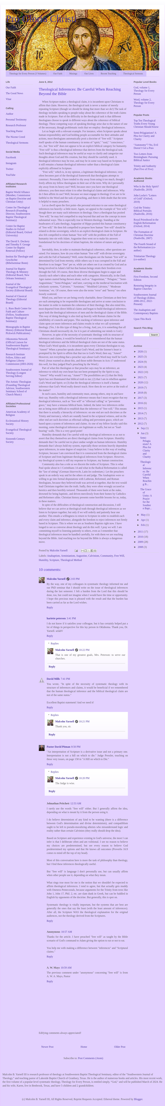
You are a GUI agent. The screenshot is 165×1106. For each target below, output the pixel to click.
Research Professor (16, 125)
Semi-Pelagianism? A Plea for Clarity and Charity (145, 135)
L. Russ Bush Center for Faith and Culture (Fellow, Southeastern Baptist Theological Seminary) (18, 315)
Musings (73, 73)
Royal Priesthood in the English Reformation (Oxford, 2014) (146, 222)
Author (9, 113)
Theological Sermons (133, 73)
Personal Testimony (16, 119)
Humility (43, 560)
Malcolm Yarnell (56, 578)
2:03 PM (75, 578)
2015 (141, 408)
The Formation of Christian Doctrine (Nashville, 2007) (143, 235)
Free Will (119, 555)
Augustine (81, 555)
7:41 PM (65, 678)
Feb (143, 525)
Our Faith (57, 73)
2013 (141, 418)
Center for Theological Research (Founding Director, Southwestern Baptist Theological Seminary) (18, 214)
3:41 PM (71, 618)
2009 (141, 541)
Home (84, 1046)
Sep (143, 428)
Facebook (11, 157)
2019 (141, 387)
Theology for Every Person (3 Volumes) (27, 73)
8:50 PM (76, 746)
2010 (141, 536)
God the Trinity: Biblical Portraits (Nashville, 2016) (143, 210)
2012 (141, 423)
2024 (141, 361)
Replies (55, 643)
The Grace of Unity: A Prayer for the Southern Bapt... (146, 499)
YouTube (10, 174)
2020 (141, 382)
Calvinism (93, 555)
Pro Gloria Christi (41, 18)
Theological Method (71, 560)
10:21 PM (84, 721)
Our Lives (89, 73)
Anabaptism (53, 555)
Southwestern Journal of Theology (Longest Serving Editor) (19, 372)
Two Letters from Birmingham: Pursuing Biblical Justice (146, 157)
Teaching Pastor (14, 131)
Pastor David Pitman (58, 746)
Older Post (119, 1046)
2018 (141, 392)
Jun (143, 433)
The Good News (14, 93)
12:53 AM (75, 803)
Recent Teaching (108, 73)
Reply (50, 607)
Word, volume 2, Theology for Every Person (144, 102)
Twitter (9, 169)
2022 (141, 372)
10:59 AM (66, 967)
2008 (141, 547)
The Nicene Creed (15, 136)
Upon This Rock (142, 319)
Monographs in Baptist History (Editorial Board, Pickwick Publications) (19, 330)
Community (106, 555)
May (143, 514)
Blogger (138, 1099)
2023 (141, 366)
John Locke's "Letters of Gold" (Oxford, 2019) (145, 198)
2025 (141, 356)
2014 (141, 413)
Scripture (54, 560)
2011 (141, 531)
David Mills (53, 678)
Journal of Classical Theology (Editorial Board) (16, 299)
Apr (143, 519)
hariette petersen (56, 618)
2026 (141, 351)
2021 (141, 377)
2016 (141, 403)
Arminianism (68, 555)
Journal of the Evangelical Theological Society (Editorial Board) (19, 287)
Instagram (11, 163)
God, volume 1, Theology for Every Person (144, 90)
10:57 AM (66, 931)
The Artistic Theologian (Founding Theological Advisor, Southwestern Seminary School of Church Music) (18, 388)
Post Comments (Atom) (90, 1058)
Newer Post (47, 1046)
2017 (141, 397)
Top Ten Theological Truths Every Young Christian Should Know (146, 123)
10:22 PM (84, 649)
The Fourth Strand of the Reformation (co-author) (145, 247)
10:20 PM (84, 778)
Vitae (8, 99)
